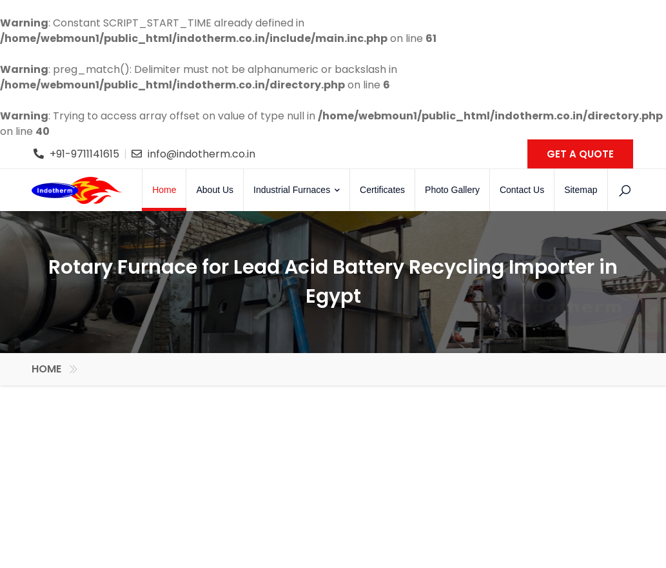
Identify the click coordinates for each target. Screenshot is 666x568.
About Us (214, 190)
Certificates (382, 190)
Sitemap (580, 190)
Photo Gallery (452, 190)
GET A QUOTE (580, 154)
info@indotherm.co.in (201, 154)
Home (164, 190)
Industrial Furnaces (296, 190)
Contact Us (522, 190)
